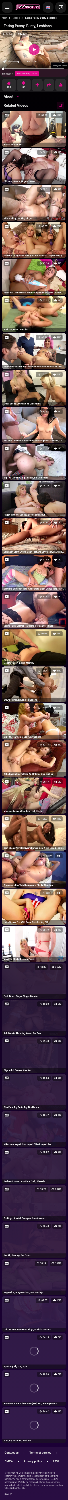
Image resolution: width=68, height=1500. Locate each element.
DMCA (9, 1461)
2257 (56, 1461)
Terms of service (40, 1452)
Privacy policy (33, 1461)
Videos (16, 17)
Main (4, 17)
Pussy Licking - (27, 73)
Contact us (11, 1452)
